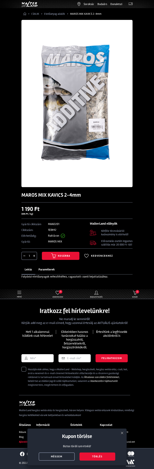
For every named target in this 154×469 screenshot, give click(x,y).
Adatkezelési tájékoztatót (104, 381)
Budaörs (102, 4)
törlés (97, 456)
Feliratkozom (111, 358)
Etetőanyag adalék (54, 13)
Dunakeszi (116, 4)
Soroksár (89, 4)
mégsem (56, 456)
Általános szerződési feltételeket (101, 377)
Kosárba (60, 255)
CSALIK (35, 13)
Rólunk (22, 432)
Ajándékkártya (27, 441)
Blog (21, 437)
